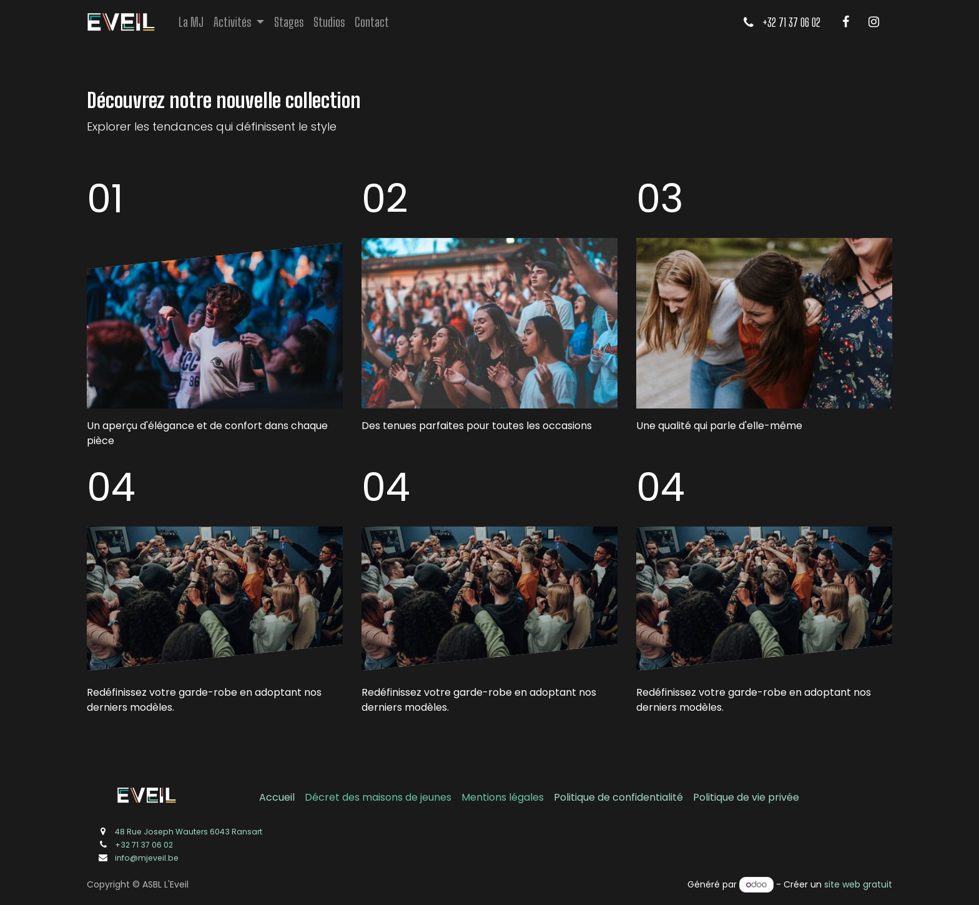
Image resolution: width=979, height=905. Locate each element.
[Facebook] (845, 21)
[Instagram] (873, 21)
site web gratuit (858, 884)
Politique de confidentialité (618, 797)
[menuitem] (191, 21)
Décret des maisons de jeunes (378, 797)
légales (526, 797)
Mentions (485, 797)
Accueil (277, 797)
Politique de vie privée (746, 797)
